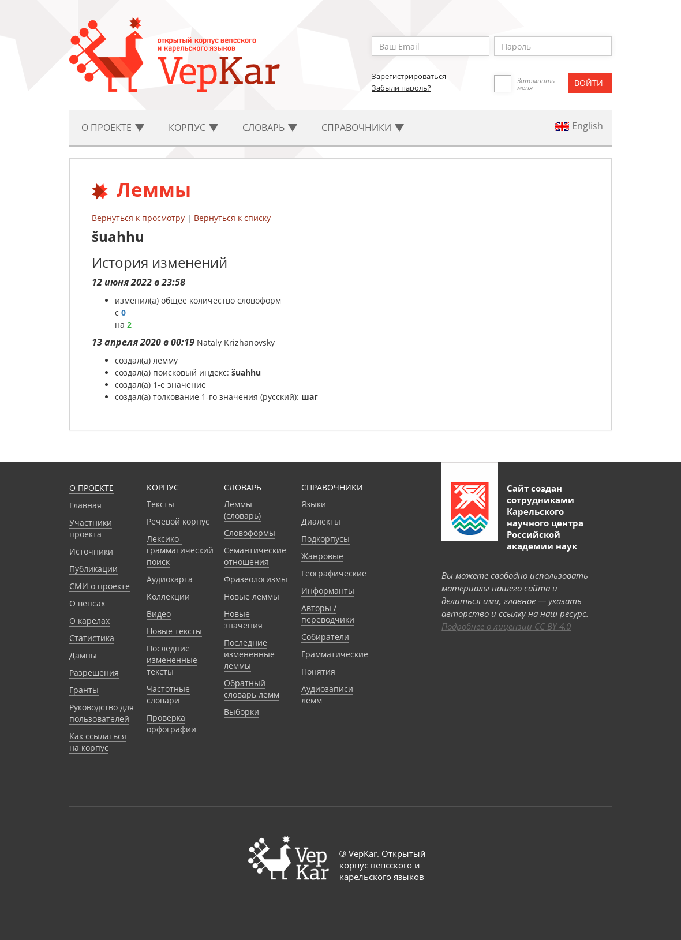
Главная (85, 505)
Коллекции (168, 596)
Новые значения (243, 619)
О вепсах (87, 603)
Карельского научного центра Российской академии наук (545, 528)
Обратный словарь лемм (251, 688)
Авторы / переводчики (327, 613)
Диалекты (320, 521)
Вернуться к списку (232, 217)
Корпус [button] (193, 127)
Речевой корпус (178, 521)
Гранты (84, 689)
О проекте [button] (112, 127)
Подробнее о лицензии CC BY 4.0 (506, 626)
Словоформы (249, 532)
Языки (313, 504)
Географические (333, 573)
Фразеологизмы (255, 579)
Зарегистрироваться (409, 76)
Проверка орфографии (171, 723)
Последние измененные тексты (172, 660)
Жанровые (322, 555)
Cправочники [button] (362, 127)
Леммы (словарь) (242, 510)
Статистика (91, 637)
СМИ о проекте (99, 586)
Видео (159, 613)
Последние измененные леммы (249, 654)
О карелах (89, 620)
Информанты (327, 590)
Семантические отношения (255, 556)
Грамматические (334, 654)
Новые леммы (251, 596)
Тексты (160, 504)
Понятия (318, 671)
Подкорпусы (325, 538)
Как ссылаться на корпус (97, 742)
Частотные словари (168, 694)
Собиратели (325, 636)
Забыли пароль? (401, 88)
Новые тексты (174, 631)
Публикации (93, 568)
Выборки (241, 711)
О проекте (91, 487)
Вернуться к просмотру (138, 217)
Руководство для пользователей (101, 713)
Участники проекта (90, 528)
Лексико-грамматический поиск (180, 550)
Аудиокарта (170, 579)
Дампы (83, 655)
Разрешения (94, 672)
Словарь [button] (269, 127)
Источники (91, 551)
